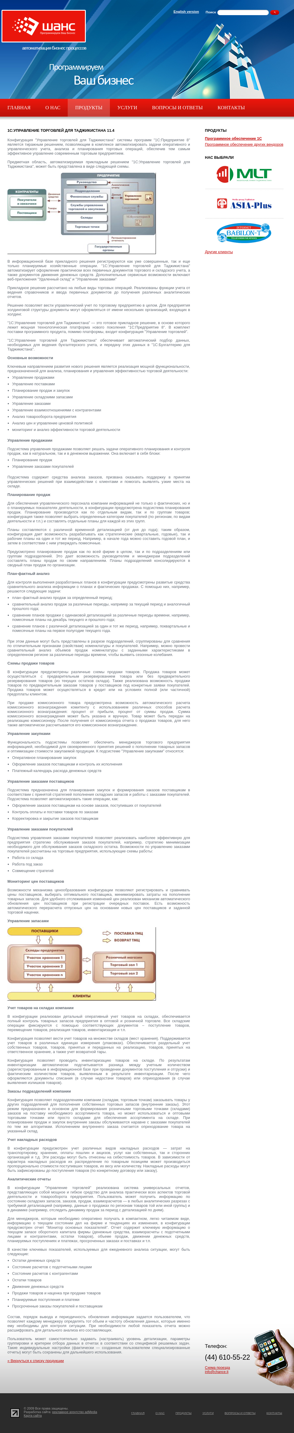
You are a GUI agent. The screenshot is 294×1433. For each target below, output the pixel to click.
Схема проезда (217, 1368)
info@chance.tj (216, 1372)
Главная (19, 107)
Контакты (231, 107)
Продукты (88, 107)
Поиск (211, 12)
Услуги (127, 107)
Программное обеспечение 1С (233, 138)
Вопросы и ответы (177, 107)
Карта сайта (33, 1415)
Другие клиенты (219, 252)
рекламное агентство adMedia (74, 1412)
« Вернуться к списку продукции (35, 1361)
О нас (52, 107)
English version (186, 11)
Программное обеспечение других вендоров (244, 144)
